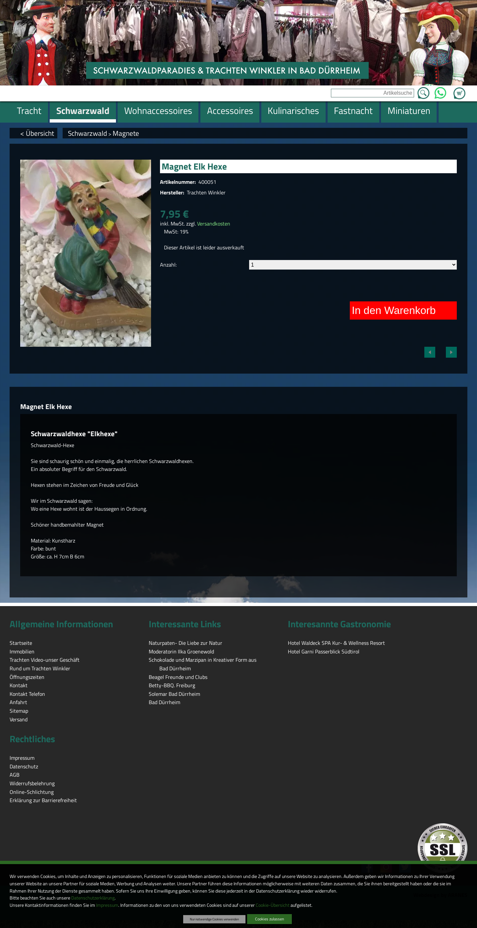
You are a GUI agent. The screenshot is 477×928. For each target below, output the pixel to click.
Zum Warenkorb (459, 89)
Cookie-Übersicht (273, 905)
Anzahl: (168, 265)
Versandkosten (213, 224)
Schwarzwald (87, 133)
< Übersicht (37, 133)
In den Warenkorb (394, 310)
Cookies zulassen (269, 919)
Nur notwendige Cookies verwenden (214, 919)
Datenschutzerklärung (93, 898)
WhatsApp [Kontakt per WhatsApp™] (440, 91)
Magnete (126, 133)
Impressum (107, 905)
